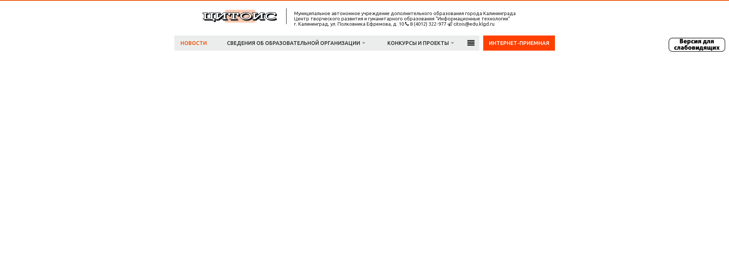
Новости (193, 43)
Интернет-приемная (519, 43)
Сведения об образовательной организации (296, 43)
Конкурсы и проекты (420, 43)
